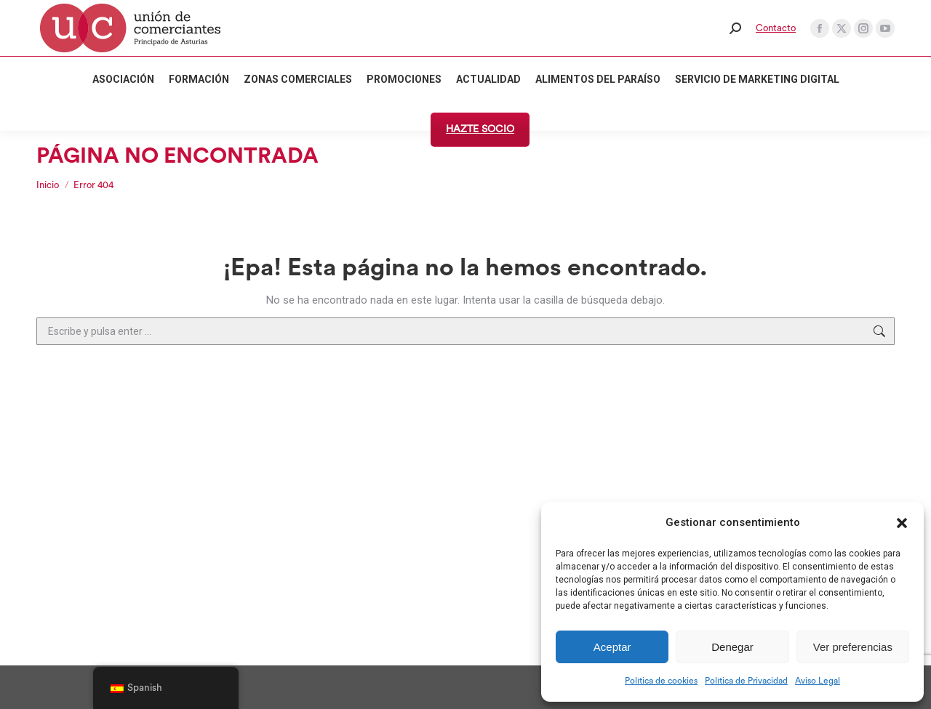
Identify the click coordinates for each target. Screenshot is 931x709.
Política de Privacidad (746, 680)
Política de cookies (661, 680)
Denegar (732, 647)
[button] (902, 523)
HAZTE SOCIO (480, 129)
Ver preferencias (852, 647)
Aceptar (612, 647)
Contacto (776, 28)
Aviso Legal (817, 680)
